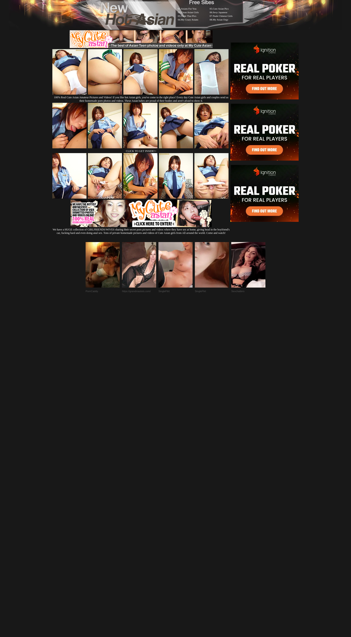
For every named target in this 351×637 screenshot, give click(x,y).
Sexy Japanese (220, 12)
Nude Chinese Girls (223, 16)
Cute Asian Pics (221, 8)
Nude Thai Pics (188, 16)
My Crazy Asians (189, 19)
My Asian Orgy (220, 19)
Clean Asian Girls (190, 12)
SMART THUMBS (183, 523)
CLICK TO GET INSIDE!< (141, 151)
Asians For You (188, 8)
